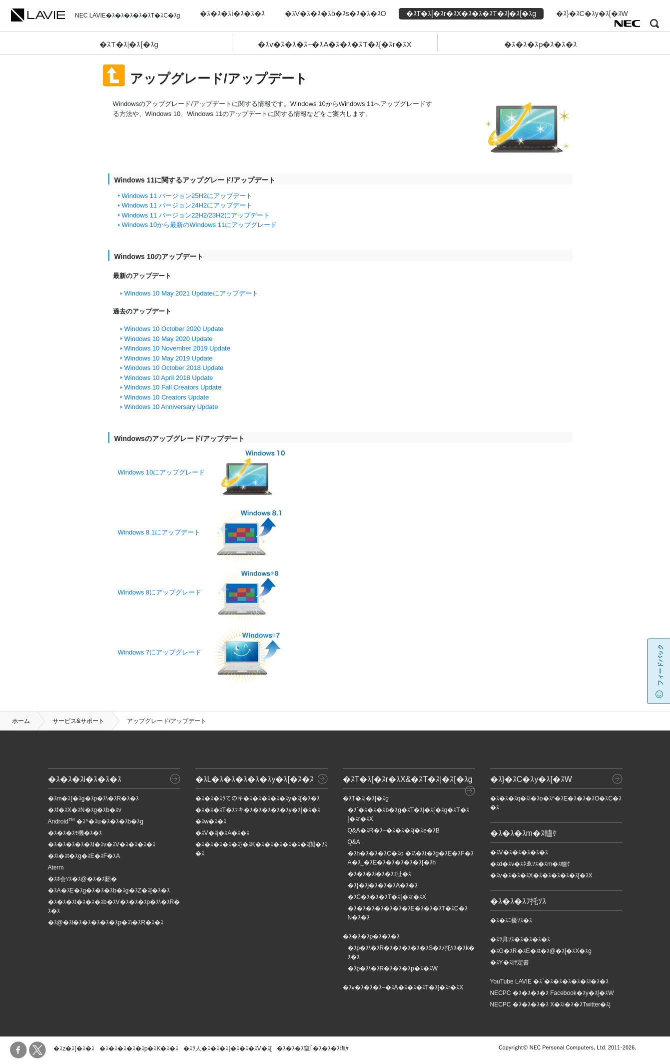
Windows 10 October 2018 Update (174, 368)
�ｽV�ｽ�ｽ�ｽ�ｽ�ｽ (519, 852)
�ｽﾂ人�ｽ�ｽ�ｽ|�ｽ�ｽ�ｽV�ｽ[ (227, 1048)
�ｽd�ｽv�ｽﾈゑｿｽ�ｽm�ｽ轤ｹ (530, 864)
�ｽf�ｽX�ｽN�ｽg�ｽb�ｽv (84, 810)
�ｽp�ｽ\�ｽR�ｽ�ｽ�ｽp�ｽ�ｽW (393, 968)
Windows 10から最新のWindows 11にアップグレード (199, 224)
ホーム (21, 721)
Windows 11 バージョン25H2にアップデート (187, 196)
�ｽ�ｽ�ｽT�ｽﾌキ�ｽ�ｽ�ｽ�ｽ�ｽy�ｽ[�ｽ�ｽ (258, 810)
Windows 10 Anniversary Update (171, 406)
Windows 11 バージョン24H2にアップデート (187, 205)
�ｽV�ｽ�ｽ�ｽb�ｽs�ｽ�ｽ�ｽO (335, 14)
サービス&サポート (78, 721)
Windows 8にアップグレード (160, 592)
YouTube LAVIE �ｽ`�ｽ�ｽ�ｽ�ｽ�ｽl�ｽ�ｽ (549, 981)
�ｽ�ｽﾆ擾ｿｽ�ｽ (511, 920)
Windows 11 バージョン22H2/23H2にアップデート (196, 215)
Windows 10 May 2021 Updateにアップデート (191, 293)
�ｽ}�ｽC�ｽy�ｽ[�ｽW (592, 14)
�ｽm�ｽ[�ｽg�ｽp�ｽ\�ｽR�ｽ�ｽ (93, 798)
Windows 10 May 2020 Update (168, 338)
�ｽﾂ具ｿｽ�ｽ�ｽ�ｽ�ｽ (520, 939)
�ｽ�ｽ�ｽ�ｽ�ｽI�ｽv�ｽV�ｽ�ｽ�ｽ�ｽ (101, 844)
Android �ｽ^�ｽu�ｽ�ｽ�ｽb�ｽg (95, 821)
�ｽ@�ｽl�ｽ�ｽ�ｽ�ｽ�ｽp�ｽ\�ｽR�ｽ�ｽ (106, 922)
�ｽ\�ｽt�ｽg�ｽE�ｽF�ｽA (84, 856)
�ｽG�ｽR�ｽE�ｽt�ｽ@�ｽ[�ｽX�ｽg (541, 951)
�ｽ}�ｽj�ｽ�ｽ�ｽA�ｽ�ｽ (383, 885)
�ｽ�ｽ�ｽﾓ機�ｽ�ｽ (75, 833)
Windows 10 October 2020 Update (174, 328)
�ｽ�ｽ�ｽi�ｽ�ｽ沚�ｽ (379, 874)
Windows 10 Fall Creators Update (172, 387)
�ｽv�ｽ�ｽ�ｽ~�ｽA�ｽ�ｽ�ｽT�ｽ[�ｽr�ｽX (335, 44)
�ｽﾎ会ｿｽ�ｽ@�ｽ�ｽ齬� (82, 879)
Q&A (354, 842)
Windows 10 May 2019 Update (168, 358)
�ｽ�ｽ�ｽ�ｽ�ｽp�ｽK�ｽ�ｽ (139, 1048)
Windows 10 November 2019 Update (177, 348)
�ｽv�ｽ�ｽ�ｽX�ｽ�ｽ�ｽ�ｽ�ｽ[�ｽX (541, 875)
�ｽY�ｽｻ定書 (509, 962)
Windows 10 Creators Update (166, 397)
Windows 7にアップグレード (160, 652)
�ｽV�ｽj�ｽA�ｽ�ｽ (222, 833)
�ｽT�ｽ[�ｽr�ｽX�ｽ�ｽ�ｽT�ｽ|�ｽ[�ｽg (471, 14)
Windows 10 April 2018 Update (168, 378)
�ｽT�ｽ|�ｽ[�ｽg (128, 44)
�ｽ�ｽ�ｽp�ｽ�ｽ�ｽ (540, 44)
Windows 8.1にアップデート (159, 532)
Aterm (56, 867)
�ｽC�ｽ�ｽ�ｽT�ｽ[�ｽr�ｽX (387, 897)
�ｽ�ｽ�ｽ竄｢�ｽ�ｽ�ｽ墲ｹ (313, 1048)
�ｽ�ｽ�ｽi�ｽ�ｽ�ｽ (232, 14)
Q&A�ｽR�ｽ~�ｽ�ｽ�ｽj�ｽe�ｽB (394, 830)
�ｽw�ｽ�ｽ (211, 821)
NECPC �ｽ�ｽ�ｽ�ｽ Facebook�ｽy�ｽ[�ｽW (552, 993)
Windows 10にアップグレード (161, 472)
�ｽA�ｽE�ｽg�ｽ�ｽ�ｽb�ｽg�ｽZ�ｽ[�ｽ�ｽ (109, 890)
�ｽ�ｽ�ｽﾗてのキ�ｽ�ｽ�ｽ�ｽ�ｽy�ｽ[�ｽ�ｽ (257, 798)
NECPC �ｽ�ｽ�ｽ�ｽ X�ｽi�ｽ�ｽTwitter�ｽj (550, 1004)
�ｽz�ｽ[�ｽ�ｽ (73, 1048)
